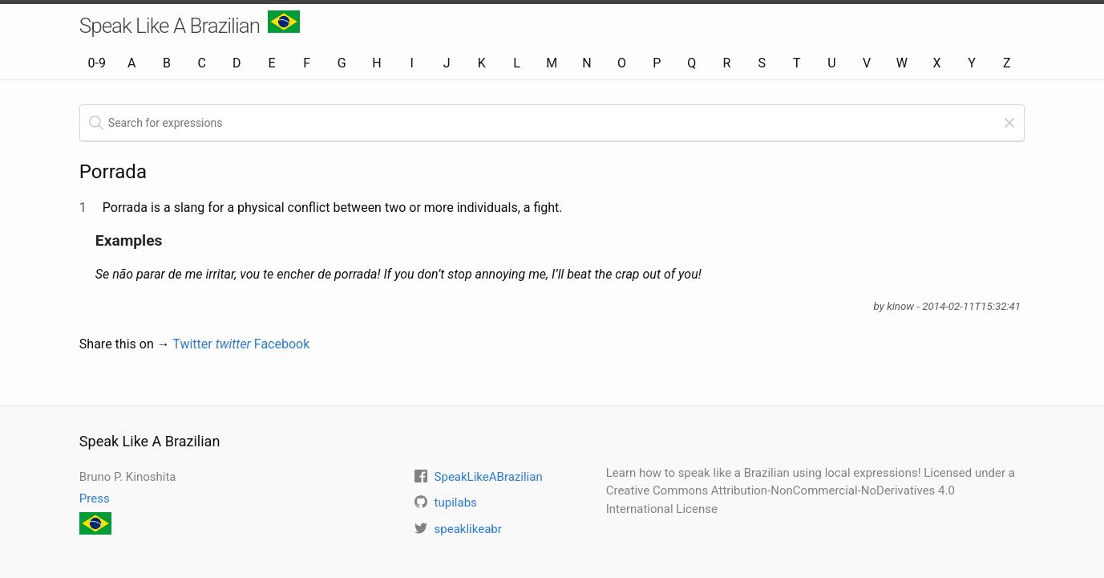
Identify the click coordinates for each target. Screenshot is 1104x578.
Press (94, 498)
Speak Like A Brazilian (189, 24)
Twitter (211, 344)
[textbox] (552, 122)
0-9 (96, 63)
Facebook (281, 344)
